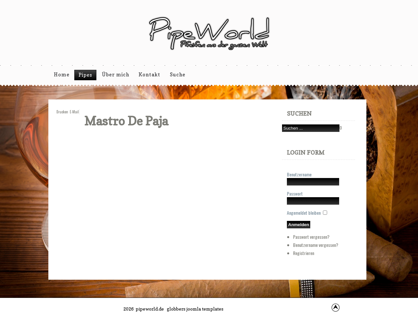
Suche (177, 74)
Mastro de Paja (126, 120)
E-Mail (74, 111)
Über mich (115, 74)
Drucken (62, 111)
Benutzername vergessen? (315, 244)
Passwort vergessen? (311, 236)
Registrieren (303, 252)
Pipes (85, 75)
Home (61, 74)
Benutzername (299, 174)
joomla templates (204, 309)
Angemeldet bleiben (304, 212)
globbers (176, 309)
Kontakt (149, 74)
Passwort (295, 193)
